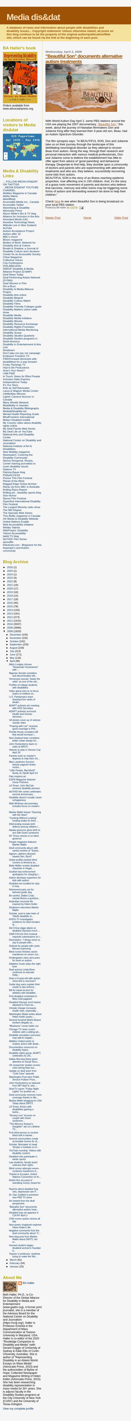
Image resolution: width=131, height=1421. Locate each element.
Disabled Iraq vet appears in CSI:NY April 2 (24, 1214)
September (16, 644)
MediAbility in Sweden (16, 405)
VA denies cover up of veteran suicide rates (24, 721)
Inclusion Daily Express (16, 379)
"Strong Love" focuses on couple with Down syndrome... (22, 1118)
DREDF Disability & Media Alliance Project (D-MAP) (18, 270)
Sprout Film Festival (14, 498)
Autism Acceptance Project (18, 230)
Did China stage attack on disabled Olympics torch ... (24, 929)
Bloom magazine (12, 239)
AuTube (7, 228)
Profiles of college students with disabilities (23, 686)
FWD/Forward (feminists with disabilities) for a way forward (20, 360)
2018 (10, 595)
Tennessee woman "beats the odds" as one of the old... (24, 680)
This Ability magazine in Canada (21, 515)
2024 (10, 574)
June (13, 654)
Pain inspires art (17, 776)
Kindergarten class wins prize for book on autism (24, 959)
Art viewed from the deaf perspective (22, 1202)
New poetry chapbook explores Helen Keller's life (25, 1226)
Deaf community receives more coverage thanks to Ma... (25, 1096)
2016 (10, 602)
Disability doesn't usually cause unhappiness (25, 798)
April (12, 661)
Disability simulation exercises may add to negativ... (25, 1036)
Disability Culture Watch (17, 300)
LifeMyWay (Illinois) (14, 393)
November (16, 638)
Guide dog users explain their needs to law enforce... (24, 985)
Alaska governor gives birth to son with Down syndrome (24, 831)
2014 (10, 609)
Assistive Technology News (18, 222)
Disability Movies (12, 321)
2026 (10, 567)
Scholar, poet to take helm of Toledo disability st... (24, 914)
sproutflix (8, 541)
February (15, 1263)
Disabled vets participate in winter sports (23, 1158)
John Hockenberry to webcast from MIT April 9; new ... (24, 1084)
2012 (10, 617)
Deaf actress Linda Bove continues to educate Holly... (22, 972)
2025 (10, 570)
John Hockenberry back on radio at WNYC (23, 745)
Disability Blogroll (13, 297)
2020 (10, 588)
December (16, 634)
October (14, 641)
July (12, 651)
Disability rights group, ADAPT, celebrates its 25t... (25, 1054)
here (57, 201)
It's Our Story (10, 384)
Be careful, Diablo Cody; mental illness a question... (24, 897)
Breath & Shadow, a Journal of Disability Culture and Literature (21, 250)
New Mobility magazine (16, 451)
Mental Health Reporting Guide (21, 414)
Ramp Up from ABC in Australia (21, 486)
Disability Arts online (14, 294)
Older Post (121, 217)
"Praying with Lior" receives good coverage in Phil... (23, 727)
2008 (10, 631)
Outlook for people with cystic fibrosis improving (24, 947)
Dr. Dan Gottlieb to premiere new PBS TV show (24, 1196)
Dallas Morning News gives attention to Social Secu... (24, 1060)
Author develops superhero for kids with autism (25, 879)
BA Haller (28, 1283)
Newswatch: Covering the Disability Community (18, 456)
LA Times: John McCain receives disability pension (24, 787)
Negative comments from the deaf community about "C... (25, 1232)
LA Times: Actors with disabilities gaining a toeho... (21, 1109)
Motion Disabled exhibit (16, 419)
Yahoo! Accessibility (14, 533)
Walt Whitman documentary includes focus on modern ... (24, 806)
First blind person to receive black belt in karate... (23, 1134)
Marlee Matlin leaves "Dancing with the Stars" (25, 813)
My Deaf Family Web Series (19, 428)
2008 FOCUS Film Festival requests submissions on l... (25, 935)
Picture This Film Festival (17, 477)
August (14, 647)
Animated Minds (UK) (15, 219)
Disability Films (11, 303)
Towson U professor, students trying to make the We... (24, 1255)
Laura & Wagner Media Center (21, 390)
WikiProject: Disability (15, 530)
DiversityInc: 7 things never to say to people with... (24, 941)
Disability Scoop (12, 332)
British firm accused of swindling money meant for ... (25, 1183)
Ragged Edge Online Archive (20, 483)
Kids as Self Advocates (16, 387)
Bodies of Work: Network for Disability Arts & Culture (19, 244)
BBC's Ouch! (10, 236)
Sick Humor (10, 495)
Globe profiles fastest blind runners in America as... (23, 861)
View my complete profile (18, 1408)
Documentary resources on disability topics (23, 1048)
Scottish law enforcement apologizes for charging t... (24, 873)
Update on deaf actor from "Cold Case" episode (23, 1072)
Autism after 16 (12, 233)
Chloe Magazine (12, 257)
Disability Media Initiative (17, 318)
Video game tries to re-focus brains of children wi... (24, 692)
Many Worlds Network (15, 402)
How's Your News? (14, 370)
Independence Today (15, 382)
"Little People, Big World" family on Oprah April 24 (23, 771)
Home (87, 217)
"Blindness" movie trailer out (24, 1026)
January (14, 1266)
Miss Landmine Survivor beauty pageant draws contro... (22, 764)
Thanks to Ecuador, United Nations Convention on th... (25, 1175)
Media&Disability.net (14, 411)
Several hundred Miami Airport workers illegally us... (25, 1021)
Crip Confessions (13, 262)
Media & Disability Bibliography (21, 408)
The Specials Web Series (17, 512)
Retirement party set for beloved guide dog (21, 891)
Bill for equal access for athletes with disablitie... (23, 991)
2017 (10, 599)
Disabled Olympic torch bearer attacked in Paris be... (25, 1003)
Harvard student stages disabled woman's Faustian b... (25, 1248)
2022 (10, 581)
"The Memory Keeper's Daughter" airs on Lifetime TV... (24, 1126)
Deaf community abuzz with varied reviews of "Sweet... (24, 849)
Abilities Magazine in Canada (20, 193)
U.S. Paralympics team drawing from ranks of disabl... (22, 699)
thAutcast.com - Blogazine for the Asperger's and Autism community (22, 547)
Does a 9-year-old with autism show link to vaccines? (24, 979)
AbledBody (9, 198)
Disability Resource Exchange (20, 323)
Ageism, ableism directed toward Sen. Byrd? (22, 855)
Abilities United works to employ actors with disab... (24, 1042)
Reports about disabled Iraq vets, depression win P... (23, 1190)
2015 (10, 606)
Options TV (9, 469)
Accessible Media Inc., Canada (21, 201)
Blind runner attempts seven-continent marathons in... (24, 1169)
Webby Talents (11, 527)
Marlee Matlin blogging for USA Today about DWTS (25, 1102)
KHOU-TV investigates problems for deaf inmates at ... (24, 922)
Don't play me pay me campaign (21, 353)
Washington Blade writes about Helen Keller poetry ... (25, 1015)
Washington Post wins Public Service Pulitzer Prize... (24, 1078)
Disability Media (12, 315)
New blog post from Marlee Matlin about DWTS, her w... (23, 1239)
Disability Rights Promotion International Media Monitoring (20, 328)
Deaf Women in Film (15, 283)
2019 (10, 592)
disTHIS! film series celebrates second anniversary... (25, 793)
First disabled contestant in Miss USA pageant (23, 997)
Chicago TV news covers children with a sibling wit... (24, 1030)
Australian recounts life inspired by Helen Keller (23, 902)
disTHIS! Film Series (15, 539)
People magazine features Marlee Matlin (23, 843)
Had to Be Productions (16, 367)
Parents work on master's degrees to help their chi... (24, 757)
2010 (10, 624)
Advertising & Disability (16, 207)
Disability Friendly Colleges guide (22, 306)
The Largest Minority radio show (21, 507)
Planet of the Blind (13, 480)
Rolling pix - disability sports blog (22, 492)
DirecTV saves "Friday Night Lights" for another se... (24, 1090)
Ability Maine (10, 196)
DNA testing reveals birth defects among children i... (24, 825)
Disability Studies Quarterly (18, 335)
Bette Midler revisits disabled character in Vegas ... (24, 867)
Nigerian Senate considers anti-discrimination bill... (23, 674)
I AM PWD (9, 373)
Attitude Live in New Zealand (19, 225)
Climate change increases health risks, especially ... (24, 1009)
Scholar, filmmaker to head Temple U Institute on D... (24, 1145)
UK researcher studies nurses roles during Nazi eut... (24, 1066)
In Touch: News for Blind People (21, 376)
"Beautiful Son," (108, 124)
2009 (10, 627)
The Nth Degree (12, 509)
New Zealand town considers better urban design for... (24, 739)
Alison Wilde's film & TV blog (19, 213)
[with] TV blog (11, 536)
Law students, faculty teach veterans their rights (23, 1163)
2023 (10, 577)
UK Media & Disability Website (20, 518)
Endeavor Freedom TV (16, 355)
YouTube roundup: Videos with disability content (25, 1151)
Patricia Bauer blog (14, 472)
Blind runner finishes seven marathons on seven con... (24, 953)
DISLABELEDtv (12, 265)
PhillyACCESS (11, 475)
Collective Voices (13, 259)
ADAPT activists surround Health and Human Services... (22, 714)
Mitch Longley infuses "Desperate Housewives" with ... (23, 667)
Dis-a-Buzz (9, 286)
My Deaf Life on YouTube (17, 431)
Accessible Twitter (13, 204)
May (12, 657)
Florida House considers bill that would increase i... (23, 733)
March (13, 1259)
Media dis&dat (33, 17)
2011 (10, 620)
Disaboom (9, 350)
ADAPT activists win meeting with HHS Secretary (24, 706)
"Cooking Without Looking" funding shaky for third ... (23, 819)
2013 (10, 613)
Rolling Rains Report (15, 489)
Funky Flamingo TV (14, 364)
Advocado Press (12, 210)
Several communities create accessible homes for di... (24, 1140)
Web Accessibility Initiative (18, 524)
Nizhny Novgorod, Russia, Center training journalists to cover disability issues (19, 463)
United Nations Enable (16, 521)
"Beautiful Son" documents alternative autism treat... (23, 1208)
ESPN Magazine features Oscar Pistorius (22, 781)
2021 (10, 584)
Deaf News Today (13, 274)
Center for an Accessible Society (22, 254)
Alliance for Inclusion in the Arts (21, 216)
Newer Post (52, 217)
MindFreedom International (18, 416)
